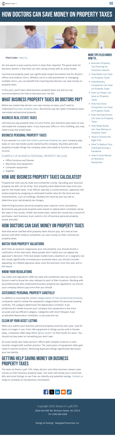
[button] (69, 392)
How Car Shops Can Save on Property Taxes (101, 96)
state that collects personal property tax (40, 140)
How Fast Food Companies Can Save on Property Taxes (102, 107)
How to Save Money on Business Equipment (101, 159)
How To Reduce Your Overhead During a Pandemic (101, 148)
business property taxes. (26, 108)
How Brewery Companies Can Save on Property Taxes (102, 85)
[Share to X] (51, 392)
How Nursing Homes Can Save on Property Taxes (102, 118)
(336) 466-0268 (59, 414)
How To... (24, 57)
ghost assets (44, 332)
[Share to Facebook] (46, 392)
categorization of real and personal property (59, 297)
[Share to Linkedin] (57, 392)
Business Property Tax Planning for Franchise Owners (100, 67)
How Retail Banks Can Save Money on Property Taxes (101, 129)
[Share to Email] (63, 392)
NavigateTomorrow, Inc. (67, 422)
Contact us (77, 376)
